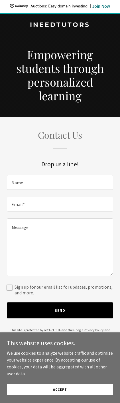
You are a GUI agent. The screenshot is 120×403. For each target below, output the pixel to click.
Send (60, 310)
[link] (60, 25)
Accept (60, 389)
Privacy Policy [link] (94, 330)
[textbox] (60, 182)
